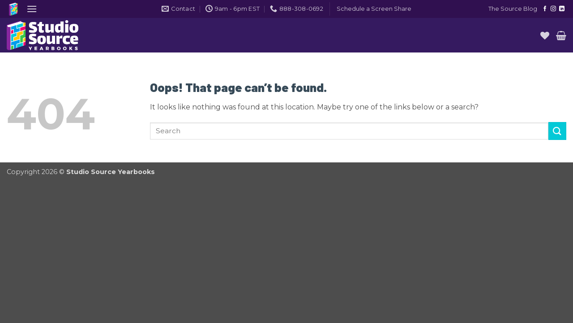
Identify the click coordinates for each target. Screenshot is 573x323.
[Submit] (557, 131)
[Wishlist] (544, 35)
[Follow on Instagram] (553, 9)
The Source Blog (512, 8)
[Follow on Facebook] (544, 9)
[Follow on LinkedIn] (561, 9)
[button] (31, 8)
